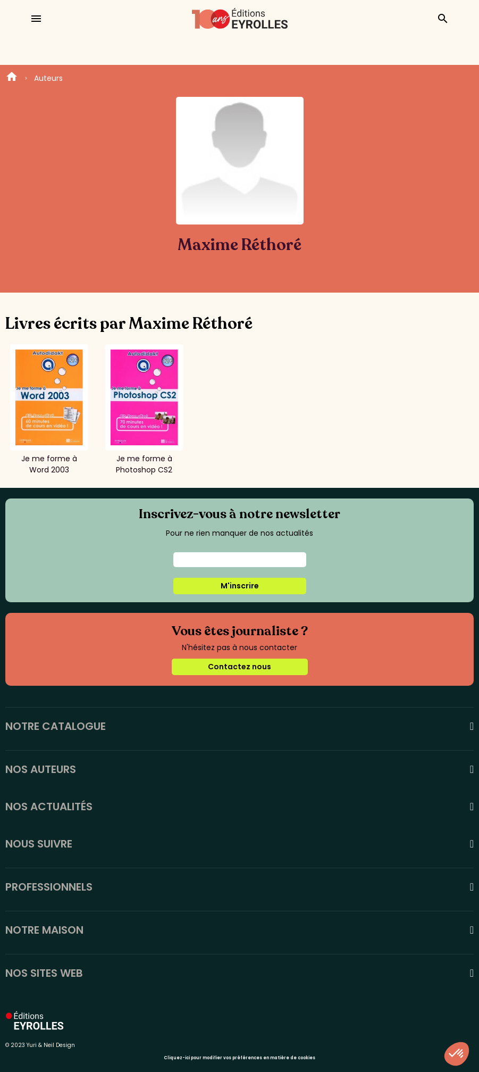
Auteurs (48, 78)
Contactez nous (239, 666)
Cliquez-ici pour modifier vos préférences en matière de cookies (239, 1058)
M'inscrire (240, 585)
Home (11, 78)
